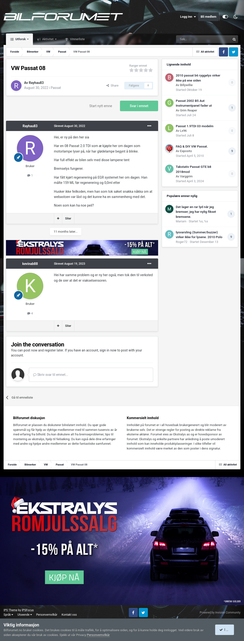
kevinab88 (30, 264)
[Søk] (190, 39)
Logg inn (188, 16)
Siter (68, 218)
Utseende (24, 614)
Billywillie (186, 85)
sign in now (108, 350)
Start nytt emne (100, 106)
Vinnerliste (77, 39)
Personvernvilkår (46, 614)
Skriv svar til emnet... (50, 375)
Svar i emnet (139, 106)
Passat (56, 88)
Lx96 (183, 130)
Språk (8, 614)
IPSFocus (28, 610)
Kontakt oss (69, 614)
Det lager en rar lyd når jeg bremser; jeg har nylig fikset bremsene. (196, 212)
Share (112, 85)
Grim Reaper (188, 110)
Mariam (181, 221)
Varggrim (186, 176)
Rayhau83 (36, 83)
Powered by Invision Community (220, 612)
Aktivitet (48, 39)
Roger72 (181, 242)
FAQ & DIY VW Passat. (192, 146)
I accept (226, 630)
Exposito (186, 151)
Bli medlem (208, 16)
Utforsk (20, 39)
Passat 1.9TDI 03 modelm (194, 126)
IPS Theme (10, 610)
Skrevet (69, 126)
